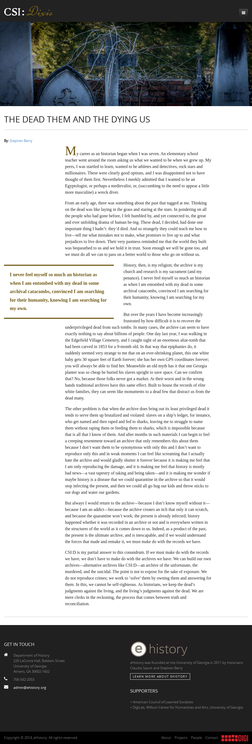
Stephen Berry (21, 140)
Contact (211, 737)
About (166, 737)
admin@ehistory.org (29, 687)
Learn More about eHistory (160, 676)
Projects (181, 737)
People (196, 737)
